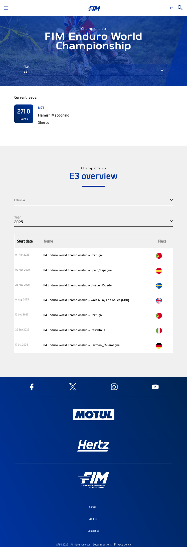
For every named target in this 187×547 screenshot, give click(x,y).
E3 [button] (25, 71)
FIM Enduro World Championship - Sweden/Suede (77, 285)
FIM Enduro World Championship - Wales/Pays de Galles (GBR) (85, 300)
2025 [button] (18, 221)
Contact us (93, 530)
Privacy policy (122, 544)
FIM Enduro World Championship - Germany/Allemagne (81, 345)
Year (17, 217)
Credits (93, 518)
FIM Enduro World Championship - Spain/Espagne (77, 270)
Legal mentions (102, 544)
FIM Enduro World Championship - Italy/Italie (73, 330)
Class (27, 66)
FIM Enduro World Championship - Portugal (72, 255)
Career (92, 506)
